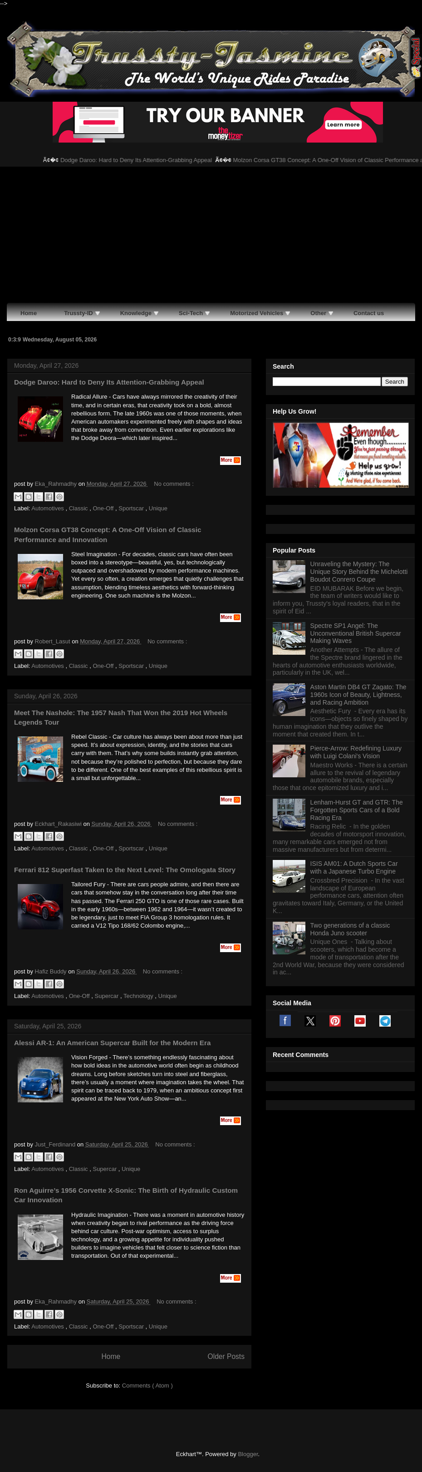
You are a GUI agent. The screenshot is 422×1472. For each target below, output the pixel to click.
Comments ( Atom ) (147, 1385)
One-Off (104, 508)
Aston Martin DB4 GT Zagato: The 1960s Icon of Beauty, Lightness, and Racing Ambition (358, 694)
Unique (158, 508)
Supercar (107, 996)
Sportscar (131, 508)
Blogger (248, 1454)
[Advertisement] (211, 234)
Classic (79, 508)
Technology (139, 996)
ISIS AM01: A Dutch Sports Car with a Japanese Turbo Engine (354, 867)
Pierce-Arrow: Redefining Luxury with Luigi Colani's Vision (356, 752)
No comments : (173, 483)
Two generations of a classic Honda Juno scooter (350, 929)
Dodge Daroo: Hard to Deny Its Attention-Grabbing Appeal (144, 160)
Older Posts (226, 1356)
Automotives (48, 508)
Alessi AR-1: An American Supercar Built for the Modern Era (112, 1043)
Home (110, 1356)
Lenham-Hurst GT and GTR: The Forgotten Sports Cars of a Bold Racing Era (356, 810)
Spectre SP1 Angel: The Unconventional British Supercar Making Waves (355, 633)
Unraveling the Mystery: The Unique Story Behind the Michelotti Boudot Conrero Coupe (359, 571)
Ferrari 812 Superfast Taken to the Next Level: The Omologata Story (125, 870)
